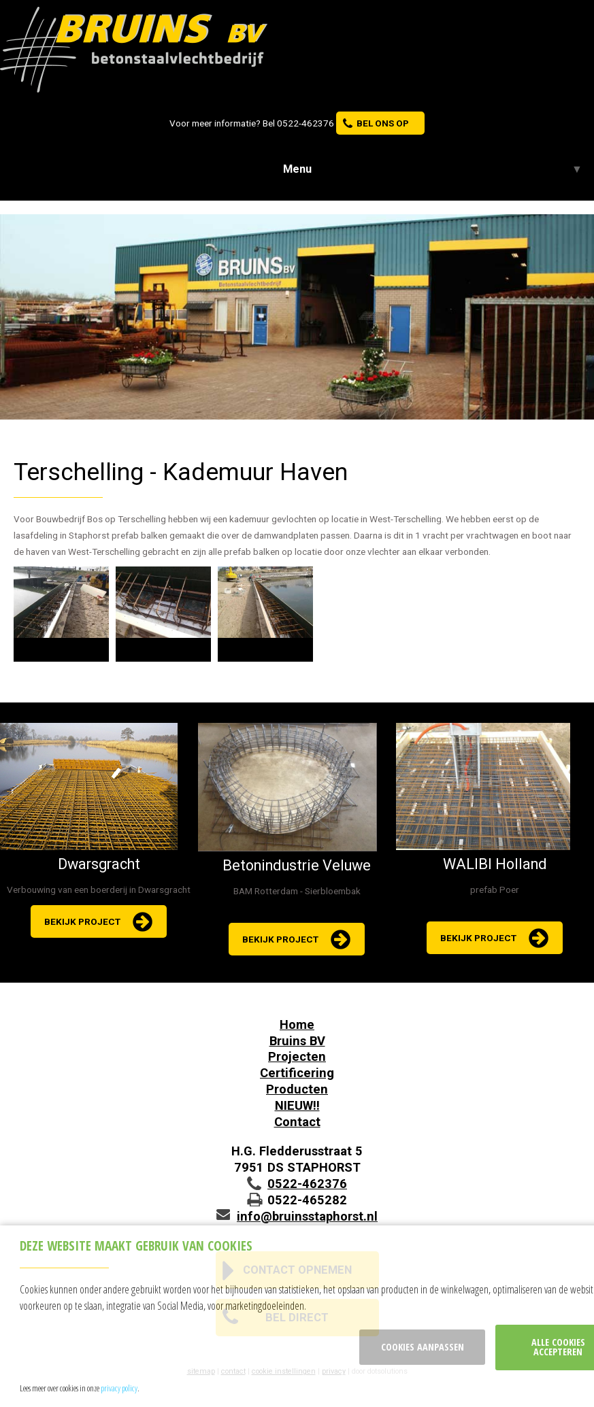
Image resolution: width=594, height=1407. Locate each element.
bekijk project (82, 921)
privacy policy (119, 1388)
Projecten (297, 1056)
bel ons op (383, 123)
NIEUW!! (297, 1105)
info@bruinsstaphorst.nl (307, 1216)
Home (297, 1024)
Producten (297, 1089)
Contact (297, 1122)
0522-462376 (305, 123)
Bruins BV (297, 1041)
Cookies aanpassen (422, 1346)
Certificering (297, 1073)
